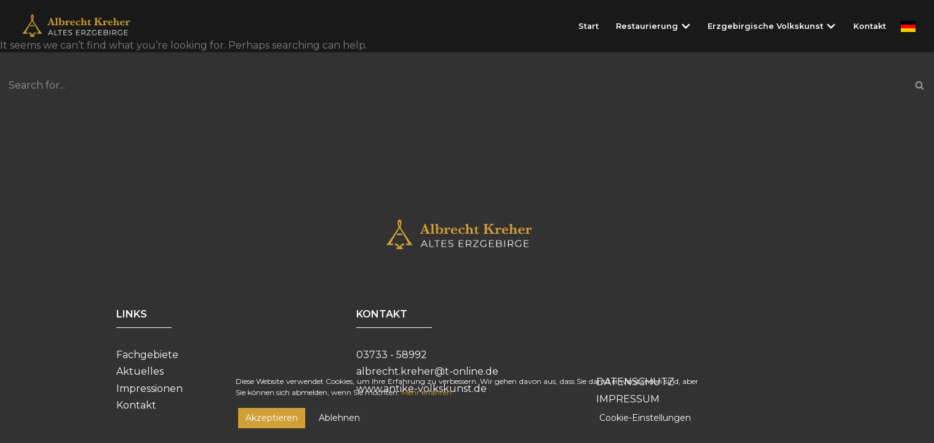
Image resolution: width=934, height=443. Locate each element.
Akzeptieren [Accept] (271, 420)
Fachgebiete (147, 355)
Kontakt (869, 26)
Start (588, 26)
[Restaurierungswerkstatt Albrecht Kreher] (85, 26)
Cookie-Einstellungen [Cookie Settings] (645, 420)
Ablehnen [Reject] (339, 420)
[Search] (453, 85)
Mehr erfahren (426, 395)
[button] (685, 26)
